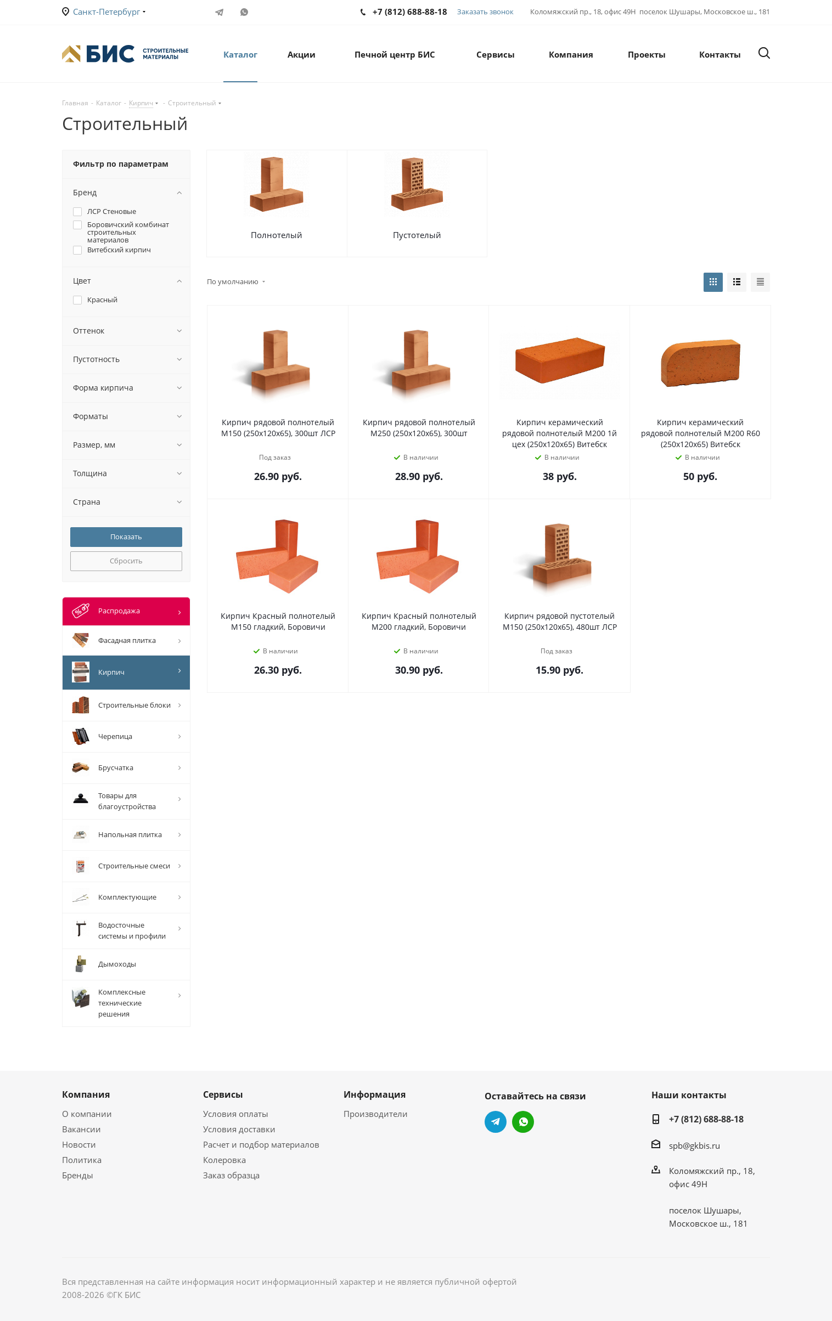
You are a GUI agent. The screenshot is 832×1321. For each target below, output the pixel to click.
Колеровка (224, 1159)
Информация (375, 1094)
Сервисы (223, 1094)
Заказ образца (231, 1175)
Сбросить (126, 561)
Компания (86, 1094)
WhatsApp (244, 12)
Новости (79, 1144)
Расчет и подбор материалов (261, 1144)
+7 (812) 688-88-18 (706, 1119)
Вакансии (81, 1129)
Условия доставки (239, 1129)
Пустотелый (417, 234)
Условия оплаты (235, 1113)
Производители (376, 1113)
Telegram (219, 12)
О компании (87, 1113)
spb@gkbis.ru (694, 1145)
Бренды (77, 1175)
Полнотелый (276, 234)
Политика (82, 1159)
